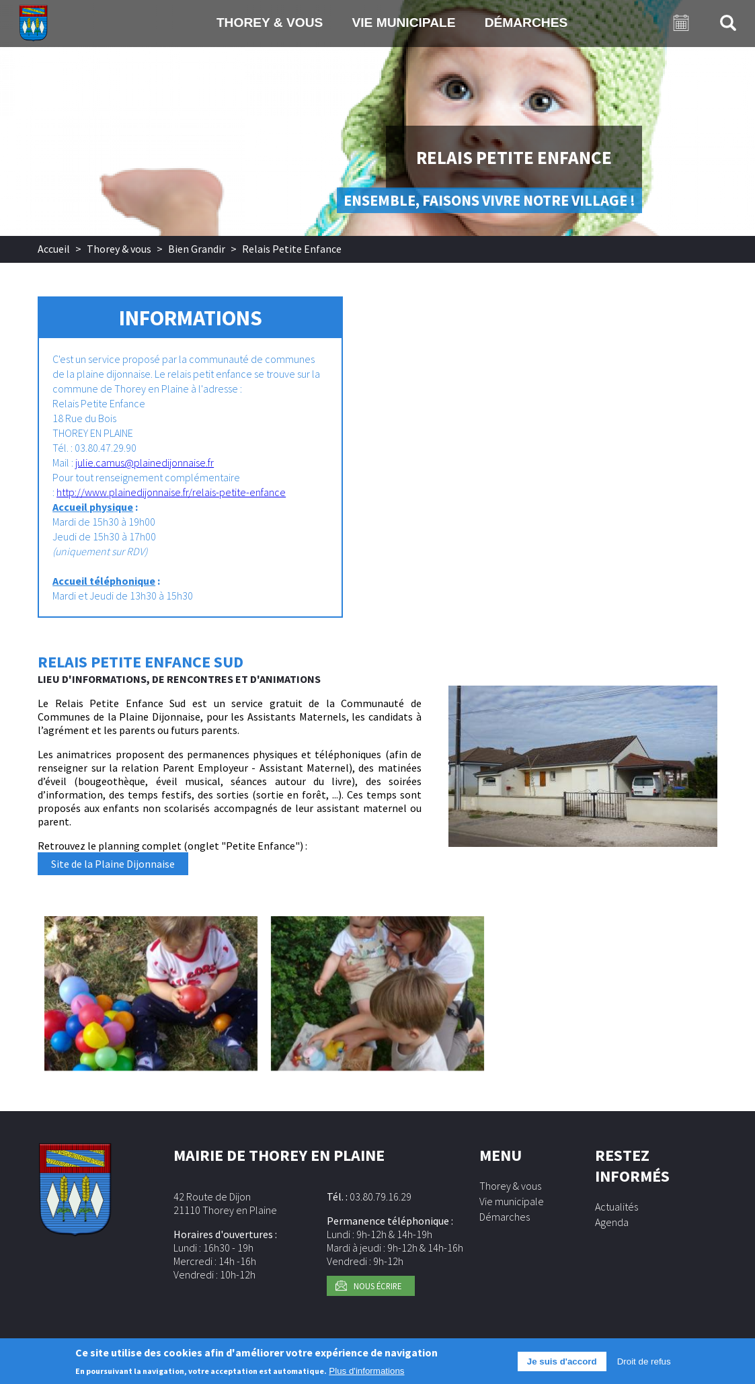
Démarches (526, 22)
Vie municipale (403, 22)
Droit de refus (644, 1366)
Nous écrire (377, 1285)
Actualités (616, 1206)
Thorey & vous (269, 22)
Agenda (612, 1222)
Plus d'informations (366, 1376)
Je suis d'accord (562, 1366)
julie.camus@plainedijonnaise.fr (144, 462)
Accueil (54, 248)
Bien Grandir (196, 248)
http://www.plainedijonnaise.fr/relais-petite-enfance (171, 492)
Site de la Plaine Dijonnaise (113, 863)
